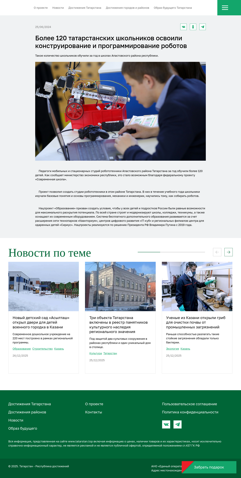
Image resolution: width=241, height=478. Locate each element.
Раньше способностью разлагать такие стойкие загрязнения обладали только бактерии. (192, 338)
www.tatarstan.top (80, 441)
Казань (59, 348)
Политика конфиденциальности (190, 412)
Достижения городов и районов (127, 7)
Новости (58, 7)
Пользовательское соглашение (189, 404)
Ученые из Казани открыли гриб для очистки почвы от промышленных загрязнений (195, 322)
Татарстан (110, 353)
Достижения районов (27, 412)
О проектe (41, 7)
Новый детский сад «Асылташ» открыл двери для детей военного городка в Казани (41, 322)
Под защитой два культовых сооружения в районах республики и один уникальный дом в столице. (120, 343)
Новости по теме (49, 252)
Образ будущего (22, 428)
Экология (172, 348)
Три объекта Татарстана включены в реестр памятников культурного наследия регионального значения (118, 324)
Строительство (42, 348)
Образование (22, 348)
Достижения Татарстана (84, 7)
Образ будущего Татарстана (173, 7)
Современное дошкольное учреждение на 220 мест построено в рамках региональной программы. (43, 338)
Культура (95, 353)
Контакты (93, 412)
